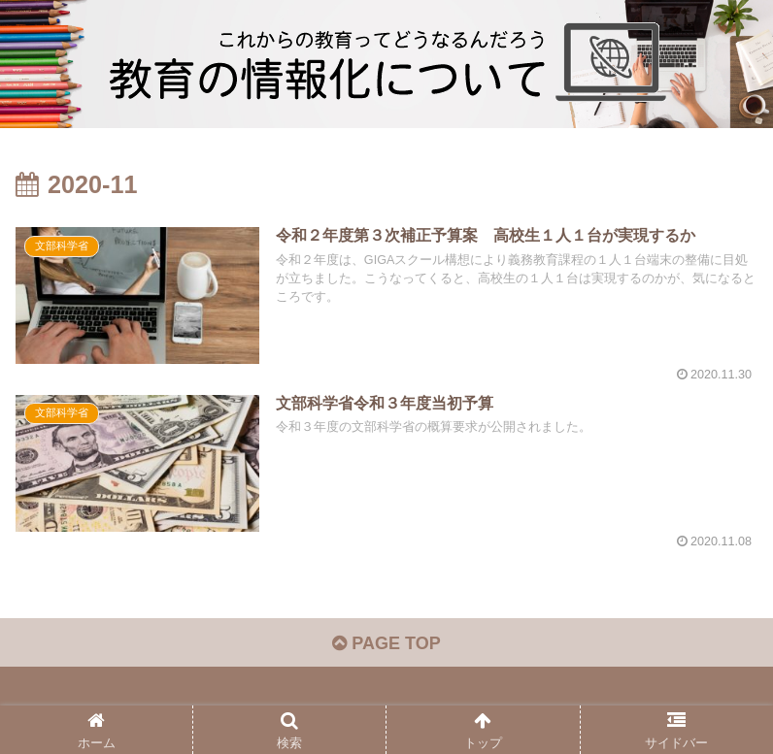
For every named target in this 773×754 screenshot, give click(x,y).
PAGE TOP (386, 643)
